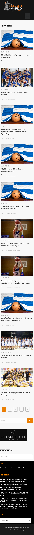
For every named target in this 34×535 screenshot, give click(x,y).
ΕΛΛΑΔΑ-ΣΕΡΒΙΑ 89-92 (10, 362)
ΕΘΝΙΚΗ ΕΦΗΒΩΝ (9, 62)
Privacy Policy (26, 527)
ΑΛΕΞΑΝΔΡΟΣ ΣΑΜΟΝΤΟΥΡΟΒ (12, 250)
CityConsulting (20, 530)
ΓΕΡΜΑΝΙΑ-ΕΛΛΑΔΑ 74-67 (11, 176)
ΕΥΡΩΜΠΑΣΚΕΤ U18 (10, 99)
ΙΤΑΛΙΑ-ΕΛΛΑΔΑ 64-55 (10, 213)
